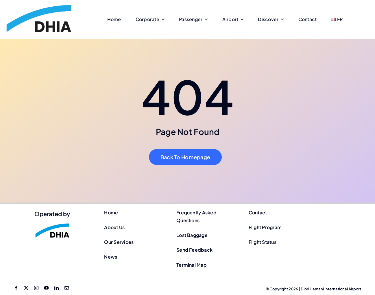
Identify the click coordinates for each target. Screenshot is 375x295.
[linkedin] (56, 288)
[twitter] (26, 288)
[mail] (66, 288)
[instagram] (36, 288)
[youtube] (46, 288)
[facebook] (16, 288)
